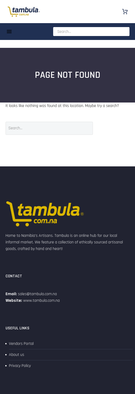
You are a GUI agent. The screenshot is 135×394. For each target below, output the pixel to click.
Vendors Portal (21, 343)
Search (115, 128)
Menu (9, 31)
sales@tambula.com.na (37, 294)
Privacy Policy (20, 366)
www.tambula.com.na (41, 300)
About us (16, 354)
